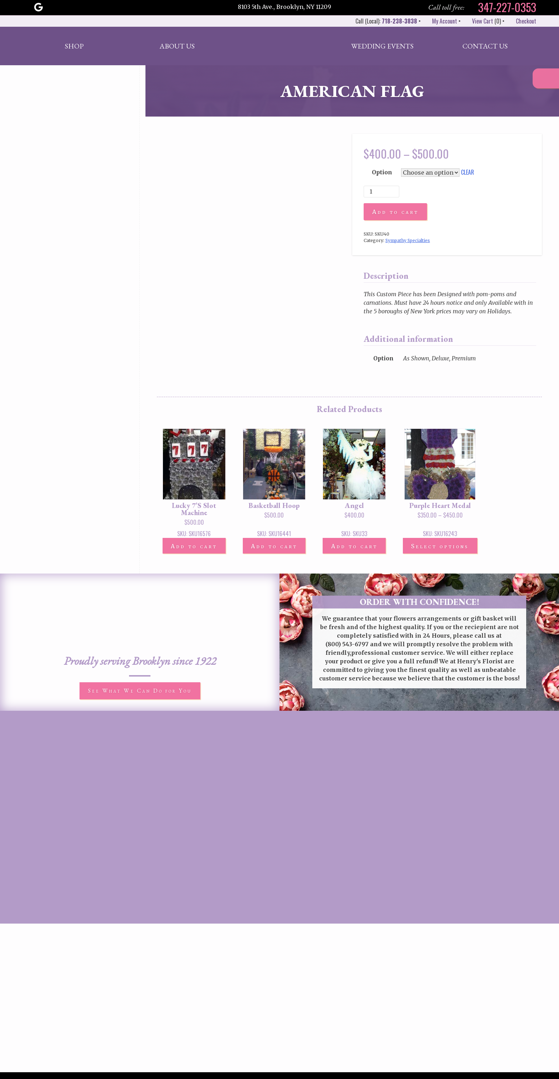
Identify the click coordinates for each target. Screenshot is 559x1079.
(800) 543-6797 (347, 644)
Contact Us (485, 46)
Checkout (521, 21)
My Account (439, 21)
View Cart (477, 21)
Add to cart (395, 211)
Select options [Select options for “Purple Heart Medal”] (442, 546)
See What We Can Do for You (140, 691)
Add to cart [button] (194, 546)
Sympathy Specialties (407, 240)
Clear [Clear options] (467, 172)
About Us (177, 46)
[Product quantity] (381, 191)
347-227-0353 (501, 7)
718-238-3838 (399, 21)
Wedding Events (382, 46)
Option (382, 172)
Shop (74, 46)
